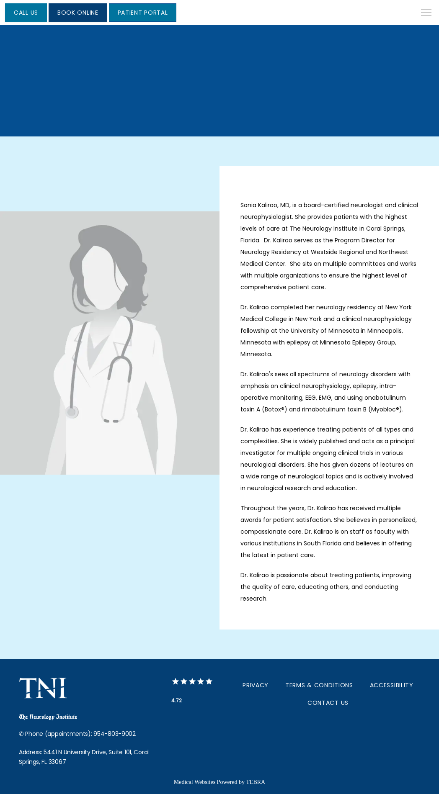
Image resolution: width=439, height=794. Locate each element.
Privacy (256, 685)
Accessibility (391, 685)
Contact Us (328, 703)
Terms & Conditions (319, 685)
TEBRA (255, 782)
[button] (426, 13)
